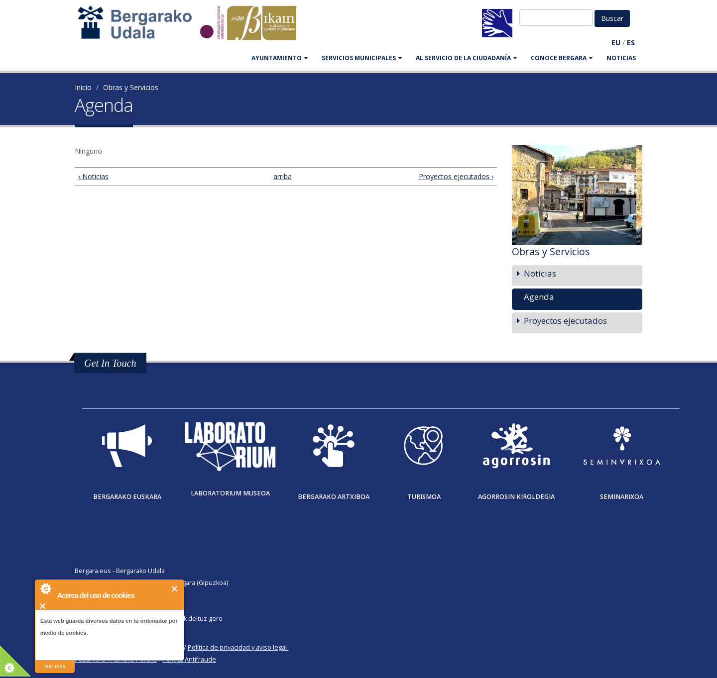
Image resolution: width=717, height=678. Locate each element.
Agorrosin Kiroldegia (516, 496)
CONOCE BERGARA (562, 58)
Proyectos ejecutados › (456, 176)
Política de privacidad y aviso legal (237, 647)
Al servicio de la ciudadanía (466, 58)
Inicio (83, 87)
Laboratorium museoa (230, 493)
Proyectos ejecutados (565, 320)
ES (631, 42)
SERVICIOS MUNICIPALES (362, 58)
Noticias (621, 58)
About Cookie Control (45, 588)
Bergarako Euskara (127, 496)
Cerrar (175, 588)
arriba (281, 176)
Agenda (539, 296)
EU (615, 42)
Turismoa (424, 496)
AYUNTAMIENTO (279, 58)
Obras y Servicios (130, 87)
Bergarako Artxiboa (333, 496)
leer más (54, 666)
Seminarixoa (621, 496)
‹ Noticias (93, 176)
